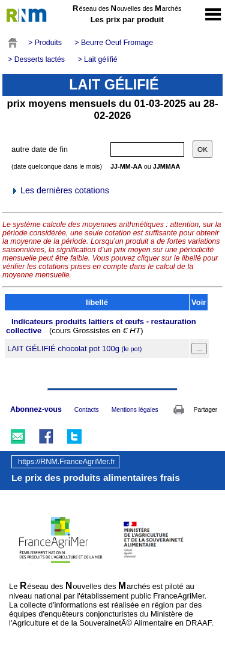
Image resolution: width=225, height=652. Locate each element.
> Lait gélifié (97, 59)
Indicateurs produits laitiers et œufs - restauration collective (101, 326)
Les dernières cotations (60, 190)
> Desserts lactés (36, 59)
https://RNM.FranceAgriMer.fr (66, 461)
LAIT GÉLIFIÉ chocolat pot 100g (74, 348)
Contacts (86, 409)
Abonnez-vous (36, 409)
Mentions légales (135, 409)
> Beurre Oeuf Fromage (113, 42)
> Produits (45, 42)
